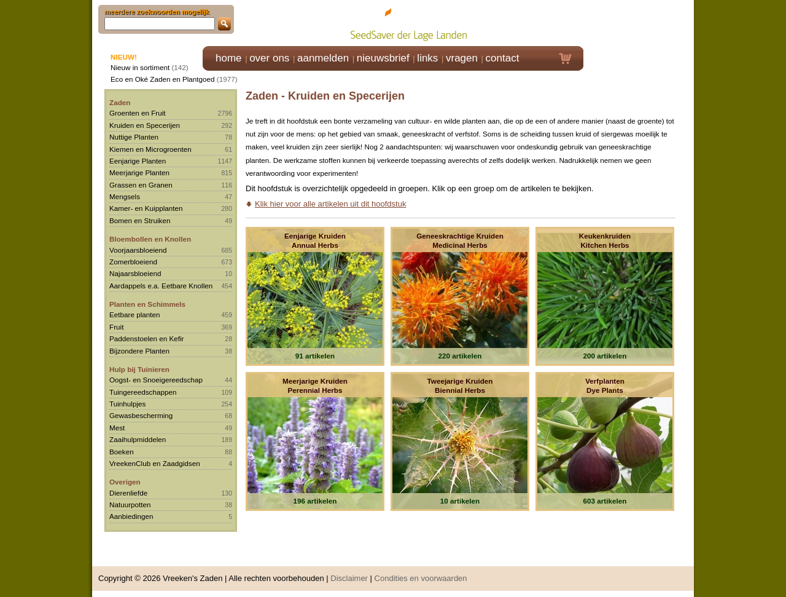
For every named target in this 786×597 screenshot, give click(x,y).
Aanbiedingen (131, 516)
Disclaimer (349, 578)
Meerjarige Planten (139, 172)
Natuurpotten (130, 504)
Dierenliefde (128, 493)
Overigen (125, 482)
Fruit (116, 327)
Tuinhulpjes (127, 404)
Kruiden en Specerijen (144, 125)
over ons (269, 58)
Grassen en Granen (141, 185)
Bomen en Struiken (139, 220)
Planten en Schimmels (147, 304)
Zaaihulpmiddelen (137, 439)
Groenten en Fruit (137, 113)
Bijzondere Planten (139, 351)
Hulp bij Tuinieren (139, 369)
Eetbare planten (134, 314)
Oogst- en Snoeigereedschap (156, 380)
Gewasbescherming (141, 415)
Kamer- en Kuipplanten (146, 208)
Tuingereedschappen (142, 392)
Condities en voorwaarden (421, 578)
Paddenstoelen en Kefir (146, 338)
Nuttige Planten (133, 137)
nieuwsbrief (383, 58)
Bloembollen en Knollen (150, 239)
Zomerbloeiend (133, 262)
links (427, 58)
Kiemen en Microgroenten (150, 149)
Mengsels (124, 196)
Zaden (119, 102)
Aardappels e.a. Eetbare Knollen (160, 286)
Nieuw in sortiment (140, 67)
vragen (462, 58)
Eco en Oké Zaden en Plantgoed (163, 79)
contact (502, 58)
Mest (117, 428)
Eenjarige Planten (137, 161)
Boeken (121, 452)
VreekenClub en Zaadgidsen (154, 463)
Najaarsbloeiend (135, 273)
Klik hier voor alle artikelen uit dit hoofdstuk (330, 203)
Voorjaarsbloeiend (138, 250)
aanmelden (323, 58)
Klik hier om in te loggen (639, 22)
